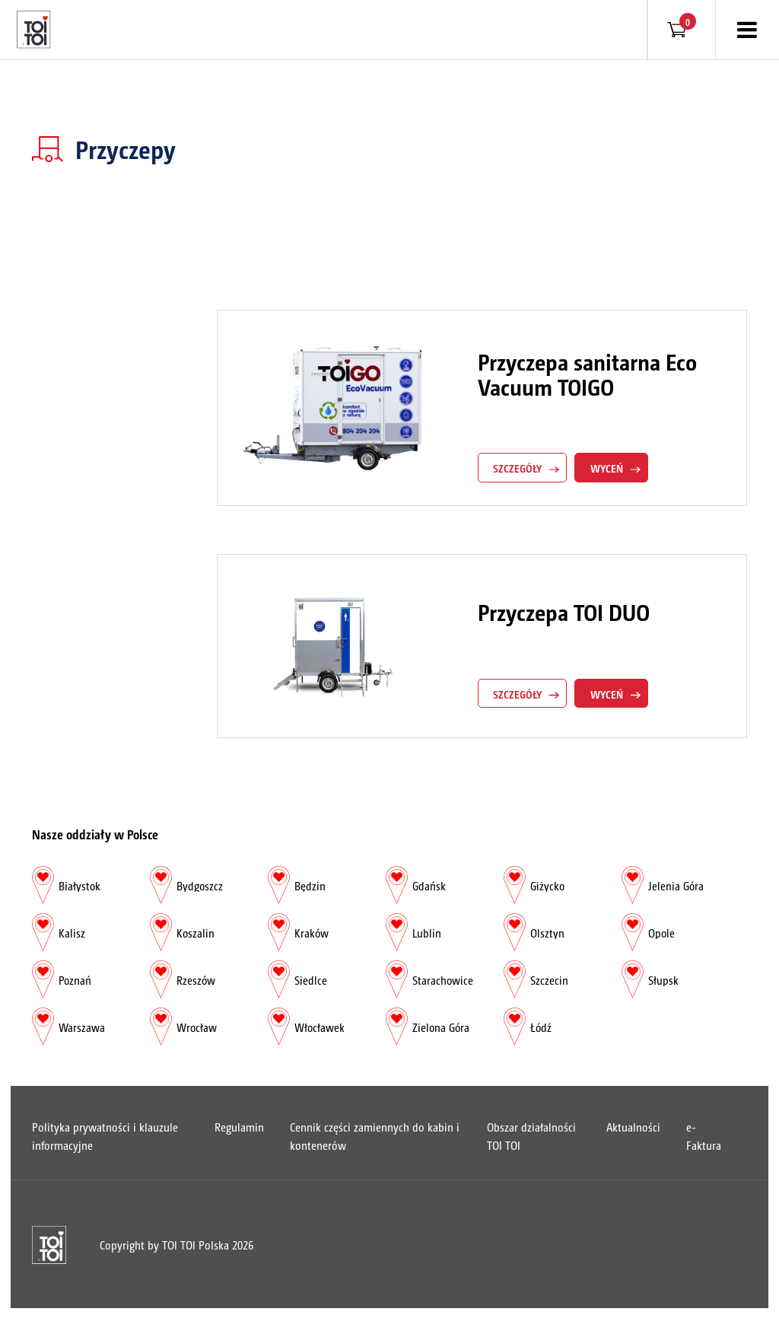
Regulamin (239, 1126)
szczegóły (517, 468)
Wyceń (606, 468)
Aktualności (633, 1126)
